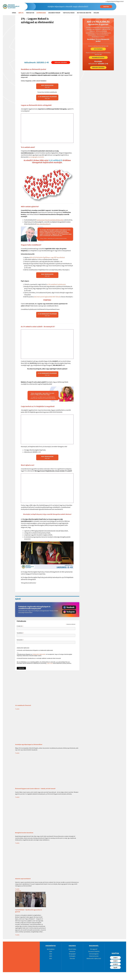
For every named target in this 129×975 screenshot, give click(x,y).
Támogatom (30, 13)
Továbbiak (18, 891)
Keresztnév (20, 640)
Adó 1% (21, 13)
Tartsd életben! (69, 13)
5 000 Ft (115, 961)
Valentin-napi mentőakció (23, 878)
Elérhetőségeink (93, 954)
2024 (50, 951)
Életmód (72, 958)
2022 (50, 956)
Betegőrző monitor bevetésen (24, 832)
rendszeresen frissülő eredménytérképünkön (50, 220)
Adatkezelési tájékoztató (23, 648)
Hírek (14, 13)
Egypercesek (41, 13)
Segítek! (106, 6)
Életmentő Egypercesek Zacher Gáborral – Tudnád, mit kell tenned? (35, 788)
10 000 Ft (115, 964)
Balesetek (72, 951)
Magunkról (94, 946)
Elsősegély (72, 956)
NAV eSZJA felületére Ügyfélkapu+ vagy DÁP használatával (47, 257)
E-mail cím (20, 626)
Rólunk (96, 13)
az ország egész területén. (36, 157)
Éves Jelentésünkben (42, 224)
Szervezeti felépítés (93, 951)
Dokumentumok (93, 956)
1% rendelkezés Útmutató (23, 705)
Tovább (17, 709)
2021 (50, 958)
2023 (50, 954)
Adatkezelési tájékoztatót (39, 654)
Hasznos (72, 946)
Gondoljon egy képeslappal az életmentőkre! (28, 744)
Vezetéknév (20, 633)
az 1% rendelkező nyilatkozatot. (56, 284)
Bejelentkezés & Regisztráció (114, 1)
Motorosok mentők (84, 13)
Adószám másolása (61, 62)
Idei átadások (50, 949)
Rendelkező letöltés (98, 57)
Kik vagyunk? (93, 949)
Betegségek (72, 954)
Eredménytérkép (54, 13)
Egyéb (115, 967)
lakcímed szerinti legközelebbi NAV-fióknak (47, 297)
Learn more (50, 663)
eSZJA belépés (98, 49)
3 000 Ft (115, 957)
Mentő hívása (72, 949)
